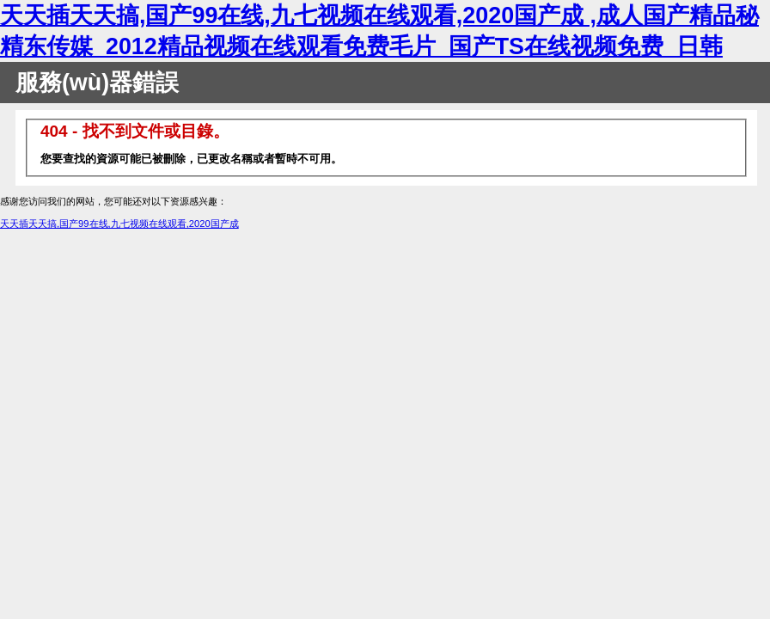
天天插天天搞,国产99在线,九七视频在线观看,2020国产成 (119, 223)
